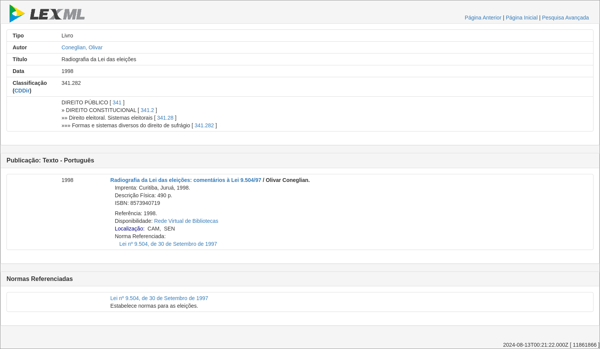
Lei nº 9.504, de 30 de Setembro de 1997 (168, 244)
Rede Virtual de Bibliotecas (186, 221)
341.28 (165, 118)
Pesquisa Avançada (565, 18)
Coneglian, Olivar (82, 47)
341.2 (147, 110)
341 (116, 102)
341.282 (204, 125)
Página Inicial (522, 18)
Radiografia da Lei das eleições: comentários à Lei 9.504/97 (185, 180)
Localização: (130, 229)
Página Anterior (483, 18)
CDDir (22, 91)
